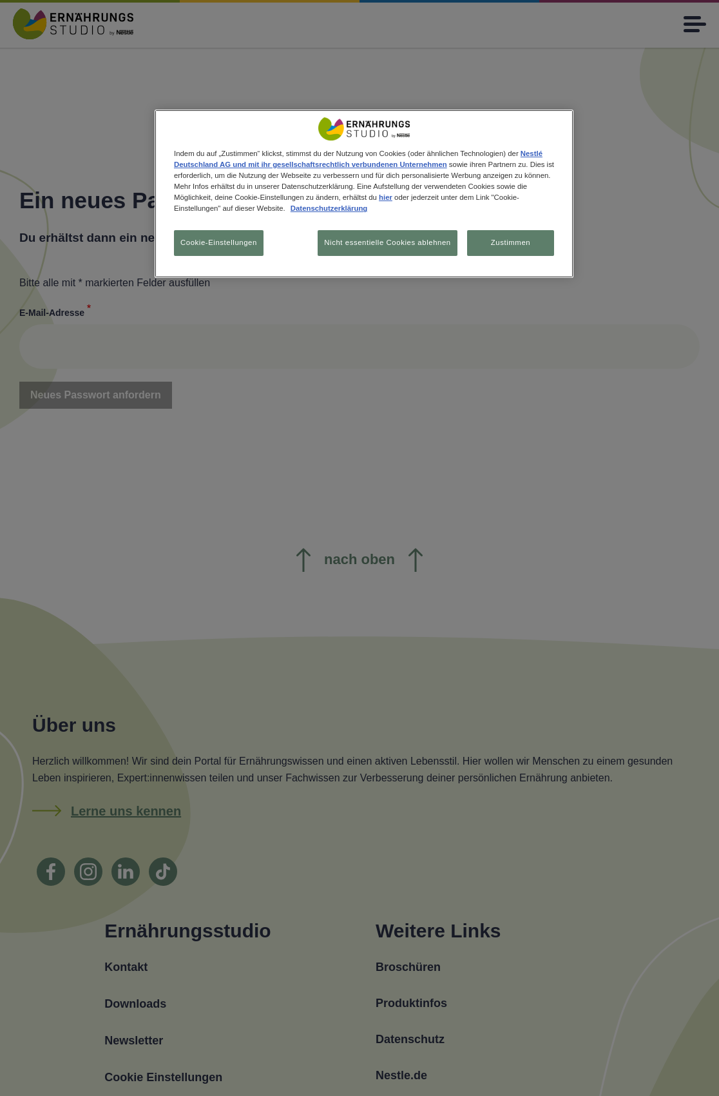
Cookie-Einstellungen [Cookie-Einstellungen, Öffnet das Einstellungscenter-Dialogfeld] (218, 242)
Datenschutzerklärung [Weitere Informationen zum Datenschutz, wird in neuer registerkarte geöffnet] (329, 208)
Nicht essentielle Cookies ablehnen (387, 242)
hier (385, 197)
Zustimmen (510, 242)
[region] (364, 194)
